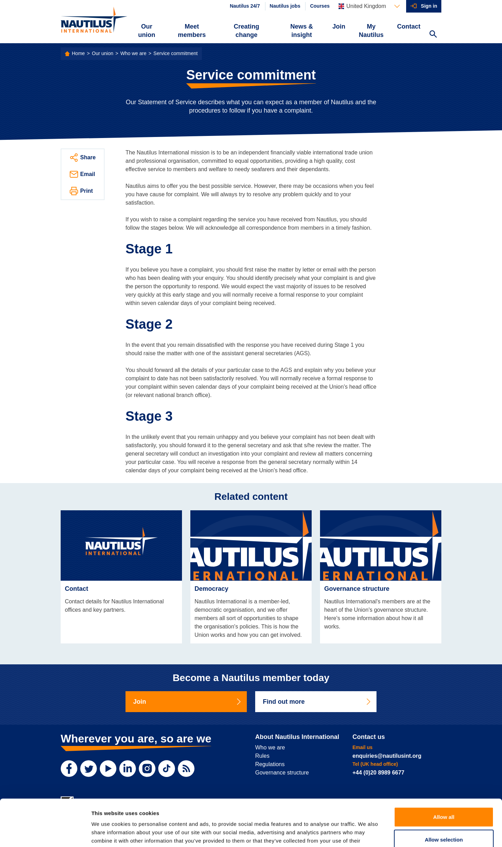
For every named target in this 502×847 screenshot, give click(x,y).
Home (78, 53)
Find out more (317, 701)
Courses (319, 6)
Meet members (192, 30)
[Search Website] (433, 35)
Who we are (133, 53)
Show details (366, 833)
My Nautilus (371, 30)
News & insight (301, 30)
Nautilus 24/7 (245, 6)
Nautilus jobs (285, 6)
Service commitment (175, 53)
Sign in (429, 6)
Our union (146, 30)
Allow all (444, 773)
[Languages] (369, 6)
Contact (408, 26)
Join (339, 26)
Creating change (246, 30)
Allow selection (444, 796)
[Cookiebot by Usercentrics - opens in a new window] (45, 833)
